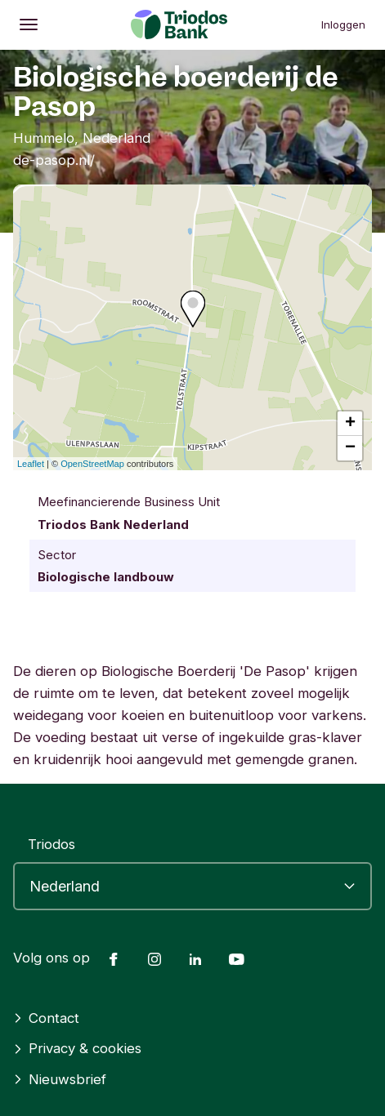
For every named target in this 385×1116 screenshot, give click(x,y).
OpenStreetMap (92, 464)
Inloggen (343, 24)
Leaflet (30, 464)
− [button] (350, 448)
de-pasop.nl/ (54, 160)
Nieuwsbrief (59, 1079)
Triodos (51, 844)
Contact (46, 1018)
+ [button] (350, 423)
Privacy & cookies (77, 1048)
